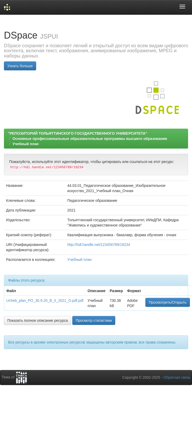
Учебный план (26, 144)
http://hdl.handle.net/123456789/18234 (98, 245)
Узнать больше (20, 66)
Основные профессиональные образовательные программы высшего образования (90, 138)
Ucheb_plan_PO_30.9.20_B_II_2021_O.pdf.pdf (44, 300)
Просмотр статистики (94, 320)
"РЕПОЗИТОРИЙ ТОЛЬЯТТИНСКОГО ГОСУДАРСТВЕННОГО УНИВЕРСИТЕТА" (77, 133)
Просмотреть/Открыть (167, 302)
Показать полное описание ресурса (37, 320)
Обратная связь (176, 377)
